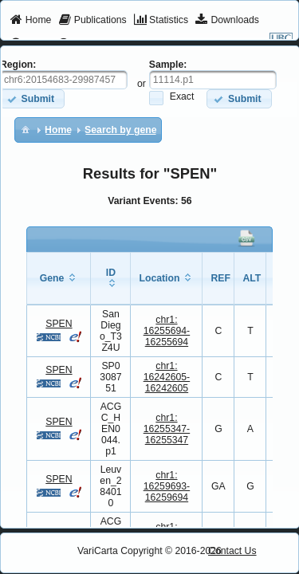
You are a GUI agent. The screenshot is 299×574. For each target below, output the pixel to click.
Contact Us (232, 550)
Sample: (168, 64)
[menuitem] (30, 21)
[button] (239, 98)
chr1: (167, 331)
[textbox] (213, 79)
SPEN (58, 323)
